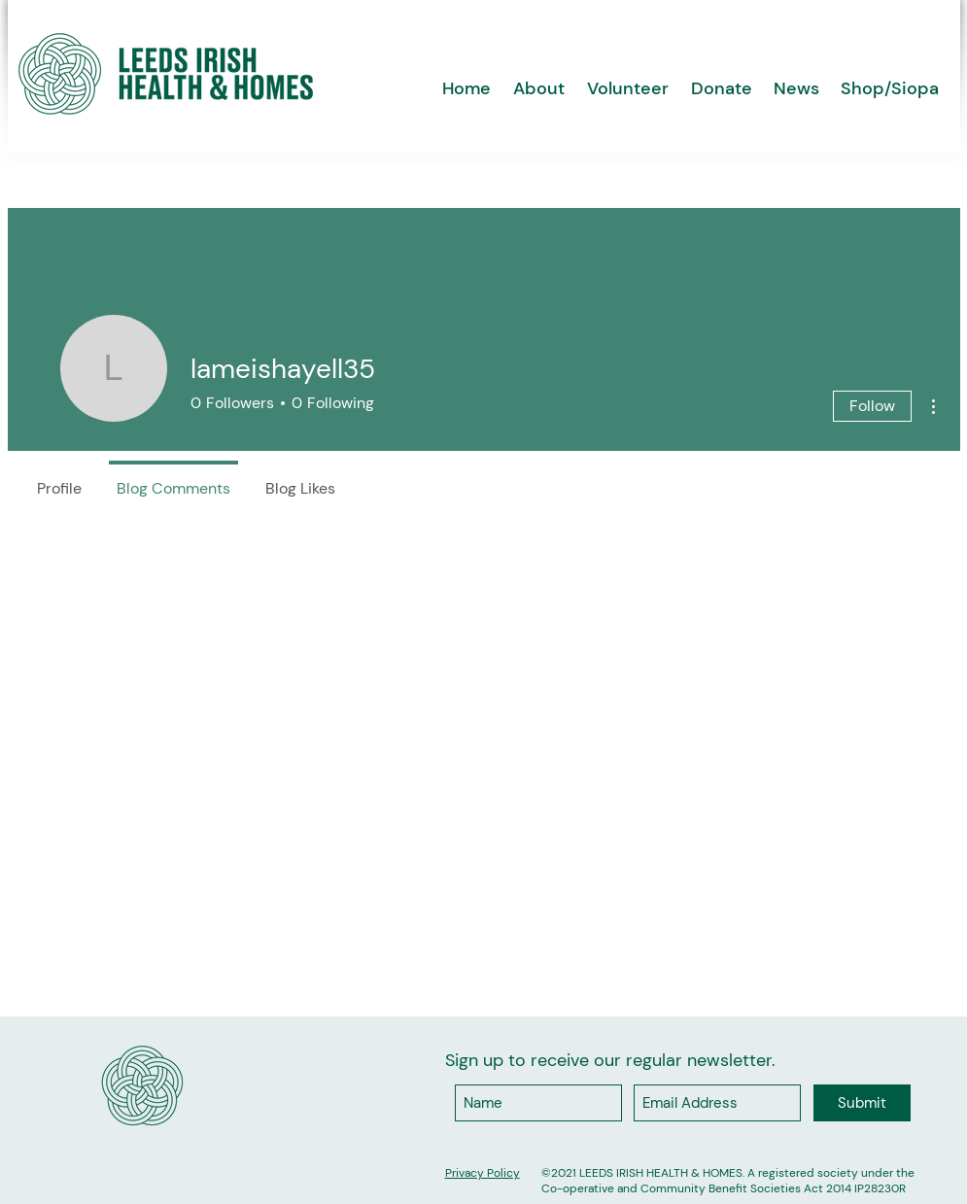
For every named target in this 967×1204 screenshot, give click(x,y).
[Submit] (862, 1102)
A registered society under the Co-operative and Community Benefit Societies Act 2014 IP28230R (728, 1180)
